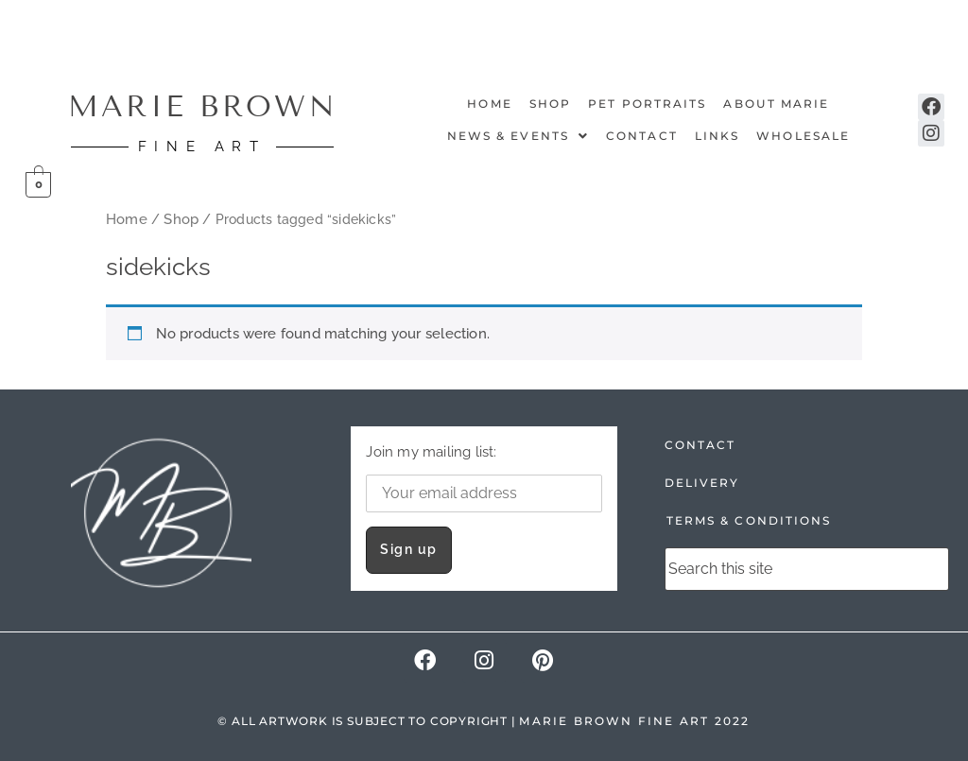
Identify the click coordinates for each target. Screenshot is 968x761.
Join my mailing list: (483, 477)
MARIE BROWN (202, 106)
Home (489, 103)
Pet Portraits (647, 103)
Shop (550, 103)
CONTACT (700, 445)
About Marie (776, 103)
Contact (642, 136)
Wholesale (803, 136)
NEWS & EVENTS (518, 136)
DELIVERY (702, 483)
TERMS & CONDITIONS (749, 520)
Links (717, 136)
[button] (518, 136)
